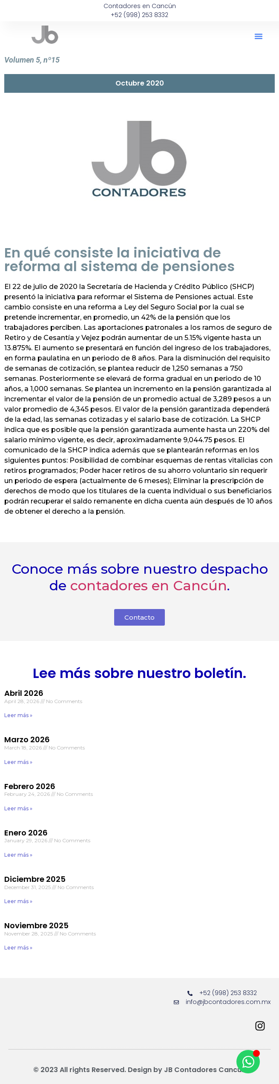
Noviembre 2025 (36, 925)
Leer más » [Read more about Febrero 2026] (18, 808)
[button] (258, 36)
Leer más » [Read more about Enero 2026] (18, 855)
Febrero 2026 (29, 786)
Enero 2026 (26, 832)
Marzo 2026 (27, 739)
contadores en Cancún (148, 585)
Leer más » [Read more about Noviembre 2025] (18, 947)
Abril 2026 (23, 693)
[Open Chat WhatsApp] (248, 1061)
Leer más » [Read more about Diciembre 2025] (18, 901)
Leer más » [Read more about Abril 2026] (18, 715)
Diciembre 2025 (35, 879)
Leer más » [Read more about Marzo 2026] (18, 762)
